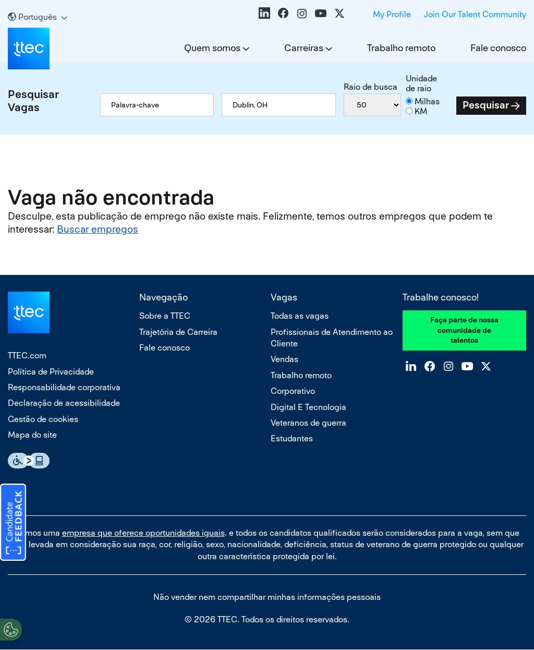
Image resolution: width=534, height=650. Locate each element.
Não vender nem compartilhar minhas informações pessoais (267, 597)
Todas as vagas (300, 315)
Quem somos (212, 48)
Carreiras (303, 48)
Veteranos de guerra (308, 422)
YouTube (320, 13)
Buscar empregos (97, 229)
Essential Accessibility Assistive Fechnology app (29, 460)
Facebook (283, 13)
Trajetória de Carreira (178, 332)
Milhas (427, 101)
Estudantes (292, 438)
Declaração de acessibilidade (64, 403)
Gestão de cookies (43, 419)
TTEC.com (27, 355)
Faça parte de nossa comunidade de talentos (464, 330)
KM (421, 111)
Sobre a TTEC (164, 315)
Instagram (302, 13)
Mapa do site (32, 434)
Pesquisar (486, 105)
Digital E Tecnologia (308, 407)
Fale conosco (498, 48)
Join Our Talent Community (474, 14)
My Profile (392, 14)
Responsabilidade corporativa (64, 387)
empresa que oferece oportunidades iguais (143, 532)
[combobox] (278, 104)
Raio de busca (370, 86)
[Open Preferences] (11, 629)
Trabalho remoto (401, 48)
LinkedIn (264, 13)
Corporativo (293, 391)
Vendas (284, 359)
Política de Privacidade (51, 371)
